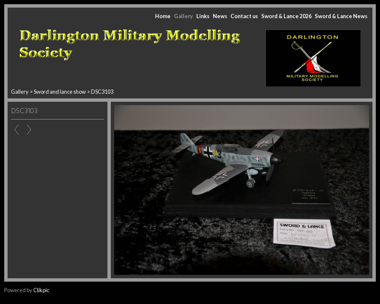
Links (202, 16)
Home (163, 16)
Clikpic (41, 290)
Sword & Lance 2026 (286, 16)
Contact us (244, 16)
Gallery (183, 16)
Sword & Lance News (341, 16)
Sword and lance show (60, 91)
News (220, 16)
